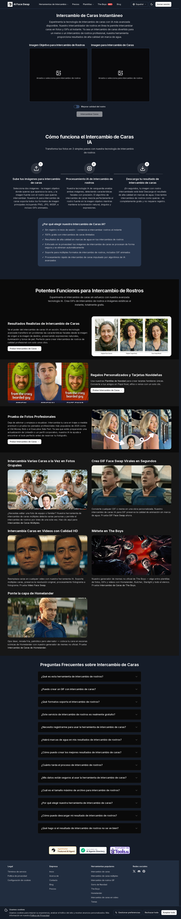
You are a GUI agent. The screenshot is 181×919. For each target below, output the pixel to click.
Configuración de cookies (19, 880)
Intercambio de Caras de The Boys (117, 585)
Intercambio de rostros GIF (103, 880)
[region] (89, 676)
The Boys (105, 4)
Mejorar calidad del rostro (93, 106)
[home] (18, 4)
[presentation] (58, 75)
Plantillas (88, 4)
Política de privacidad (17, 876)
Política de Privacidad (39, 915)
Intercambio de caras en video (104, 897)
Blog (119, 4)
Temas (94, 902)
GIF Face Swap (117, 515)
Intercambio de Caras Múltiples (23, 523)
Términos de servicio (17, 871)
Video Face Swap (36, 585)
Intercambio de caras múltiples (104, 876)
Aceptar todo (169, 912)
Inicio (51, 871)
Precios (75, 4)
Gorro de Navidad (99, 884)
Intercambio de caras (100, 871)
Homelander (96, 893)
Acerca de (54, 876)
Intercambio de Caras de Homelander (27, 647)
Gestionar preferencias (127, 912)
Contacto (53, 880)
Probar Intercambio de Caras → (24, 348)
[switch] (77, 106)
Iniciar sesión (163, 4)
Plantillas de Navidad (115, 381)
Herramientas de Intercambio (53, 4)
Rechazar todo (152, 912)
